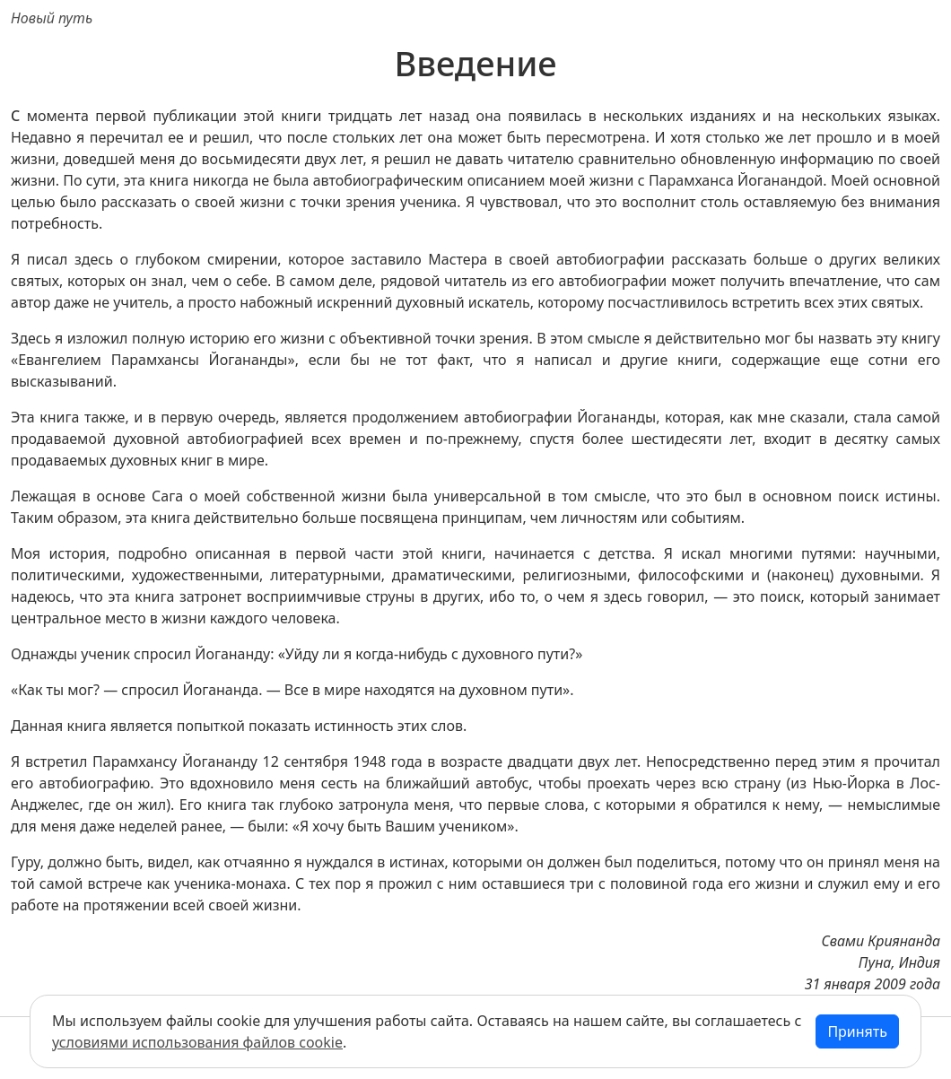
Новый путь (51, 18)
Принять (857, 1031)
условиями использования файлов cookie (197, 1042)
